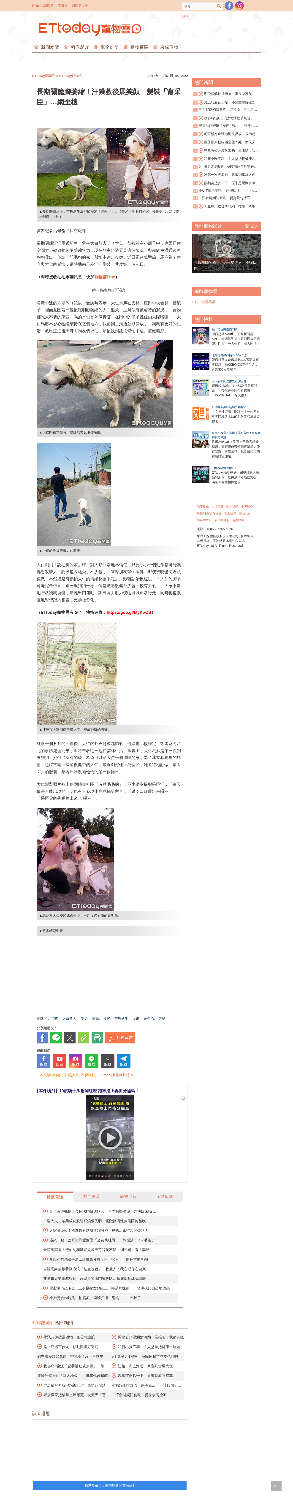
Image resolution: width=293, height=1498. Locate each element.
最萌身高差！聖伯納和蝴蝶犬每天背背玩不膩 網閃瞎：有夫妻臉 (96, 1250)
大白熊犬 (69, 1018)
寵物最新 (128, 1196)
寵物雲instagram (239, 5)
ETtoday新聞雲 (43, 6)
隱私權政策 (204, 520)
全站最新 (165, 1196)
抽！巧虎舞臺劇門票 (225, 329)
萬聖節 (149, 1018)
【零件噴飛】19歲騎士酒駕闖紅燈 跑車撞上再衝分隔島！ (87, 1091)
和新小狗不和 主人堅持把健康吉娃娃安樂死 (226, 159)
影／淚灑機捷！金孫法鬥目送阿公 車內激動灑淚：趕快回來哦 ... (102, 1211)
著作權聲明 (221, 520)
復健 (136, 1018)
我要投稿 (203, 506)
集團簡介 (247, 506)
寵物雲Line (104, 277)
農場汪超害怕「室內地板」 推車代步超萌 (72, 1376)
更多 (252, 226)
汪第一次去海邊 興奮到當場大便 (145, 1366)
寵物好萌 (109, 47)
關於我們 (232, 506)
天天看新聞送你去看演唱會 (229, 381)
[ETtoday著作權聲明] (114, 1075)
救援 (106, 1018)
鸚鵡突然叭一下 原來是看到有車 (145, 1376)
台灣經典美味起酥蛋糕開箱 (229, 407)
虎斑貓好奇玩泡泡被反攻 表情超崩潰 (74, 1385)
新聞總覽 (50, 47)
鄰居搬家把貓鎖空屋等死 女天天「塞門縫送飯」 (224, 142)
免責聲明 (238, 520)
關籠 (95, 1018)
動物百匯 (139, 47)
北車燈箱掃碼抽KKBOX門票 (229, 355)
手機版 (63, 6)
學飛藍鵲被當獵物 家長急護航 (69, 1337)
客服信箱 (230, 513)
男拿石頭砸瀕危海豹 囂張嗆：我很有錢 (151, 1337)
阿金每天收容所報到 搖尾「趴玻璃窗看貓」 (226, 206)
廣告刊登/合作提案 (209, 513)
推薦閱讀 (55, 1197)
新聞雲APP (80, 6)
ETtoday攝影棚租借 (224, 468)
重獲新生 (121, 1018)
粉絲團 (229, 5)
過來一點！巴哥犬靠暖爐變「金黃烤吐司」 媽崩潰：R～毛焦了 (102, 1240)
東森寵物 (169, 47)
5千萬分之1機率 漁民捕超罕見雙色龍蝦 (145, 1356)
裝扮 (162, 1018)
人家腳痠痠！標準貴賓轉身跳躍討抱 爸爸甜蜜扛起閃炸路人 (98, 1231)
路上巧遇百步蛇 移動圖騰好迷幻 (70, 1347)
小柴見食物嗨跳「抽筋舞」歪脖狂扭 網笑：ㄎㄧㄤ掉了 (95, 1298)
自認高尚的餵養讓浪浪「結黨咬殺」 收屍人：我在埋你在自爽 (94, 1269)
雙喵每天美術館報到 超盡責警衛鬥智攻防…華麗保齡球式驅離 (94, 1279)
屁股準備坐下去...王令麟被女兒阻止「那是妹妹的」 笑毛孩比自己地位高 (109, 1288)
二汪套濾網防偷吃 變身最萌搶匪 (139, 1395)
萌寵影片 (79, 47)
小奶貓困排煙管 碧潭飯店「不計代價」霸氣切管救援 (223, 190)
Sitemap (244, 513)
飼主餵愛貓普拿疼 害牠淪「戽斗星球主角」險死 (225, 110)
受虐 (84, 1018)
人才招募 (217, 506)
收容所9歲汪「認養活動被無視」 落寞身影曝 (225, 118)
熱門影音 (91, 1196)
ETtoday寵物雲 (90, 29)
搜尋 (219, 6)
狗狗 (54, 1018)
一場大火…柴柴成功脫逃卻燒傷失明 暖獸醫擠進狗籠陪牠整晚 (94, 1221)
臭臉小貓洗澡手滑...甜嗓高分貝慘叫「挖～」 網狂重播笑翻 (98, 1259)
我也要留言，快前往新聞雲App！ (109, 1485)
